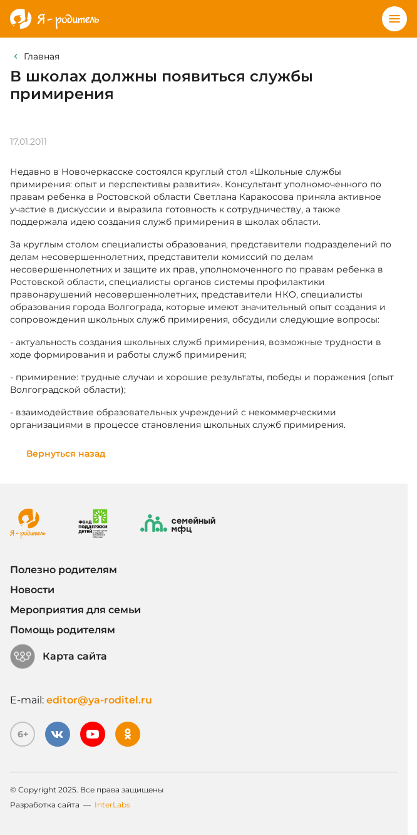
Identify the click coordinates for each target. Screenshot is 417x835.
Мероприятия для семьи (75, 610)
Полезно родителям (63, 570)
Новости (32, 590)
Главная (41, 56)
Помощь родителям (62, 630)
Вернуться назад (66, 454)
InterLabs (112, 804)
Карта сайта (58, 656)
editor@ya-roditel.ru (99, 700)
